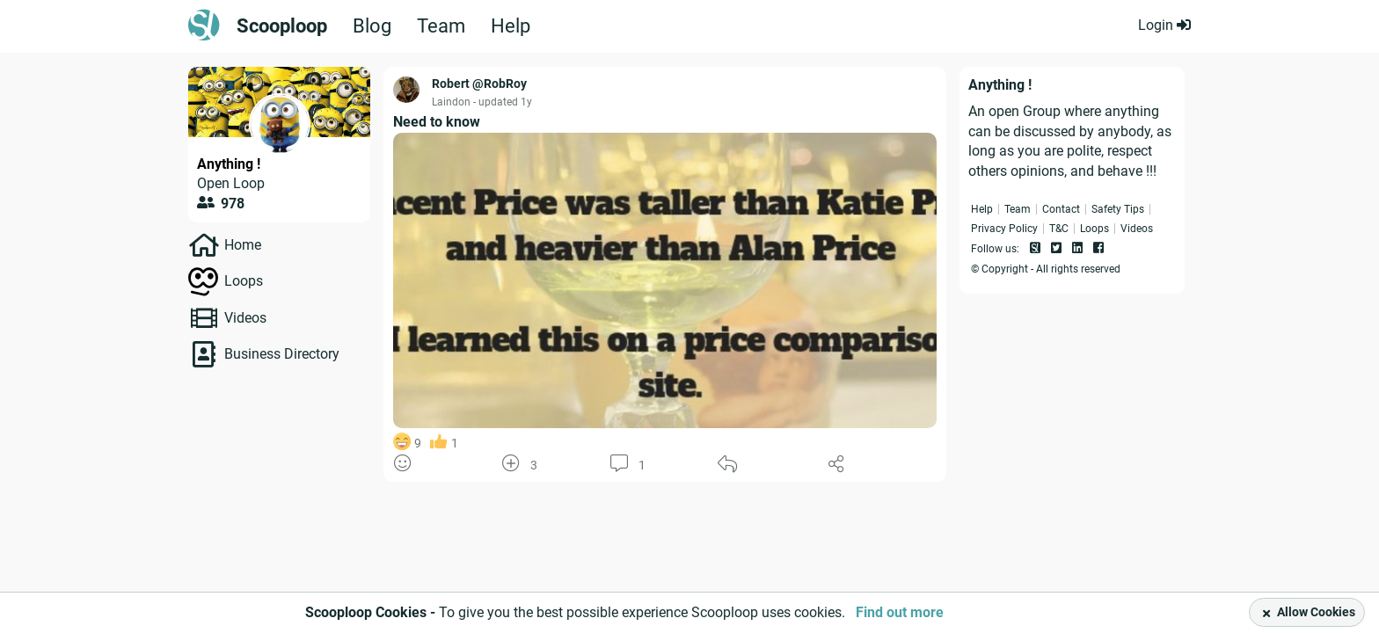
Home (242, 244)
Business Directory (281, 354)
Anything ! (228, 164)
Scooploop (282, 26)
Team (441, 26)
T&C (1059, 228)
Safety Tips (1117, 209)
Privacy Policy (1004, 228)
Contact (1061, 209)
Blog (372, 26)
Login (1164, 25)
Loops (243, 281)
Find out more (900, 612)
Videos (245, 317)
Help (510, 26)
